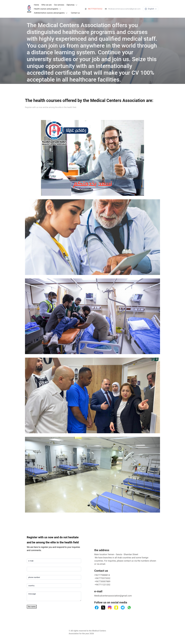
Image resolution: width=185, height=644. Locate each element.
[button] (72, 5)
